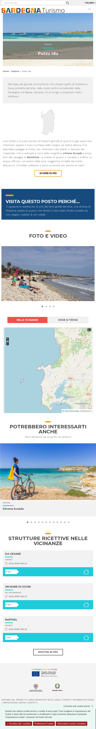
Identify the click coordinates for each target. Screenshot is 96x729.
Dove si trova (68, 320)
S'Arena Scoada (13, 508)
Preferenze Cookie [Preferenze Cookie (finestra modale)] (44, 723)
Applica (67, 3)
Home (6, 71)
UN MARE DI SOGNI (18, 586)
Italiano (89, 3)
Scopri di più (48, 173)
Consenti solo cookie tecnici (80, 706)
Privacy (67, 700)
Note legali (54, 700)
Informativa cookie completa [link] (71, 723)
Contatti (32, 702)
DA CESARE (13, 553)
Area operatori (37, 700)
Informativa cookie (83, 700)
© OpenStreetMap (70, 411)
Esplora (15, 71)
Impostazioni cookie (14, 702)
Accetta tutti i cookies (19, 723)
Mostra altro (48, 652)
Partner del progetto (14, 700)
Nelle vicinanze (27, 320)
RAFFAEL (11, 619)
